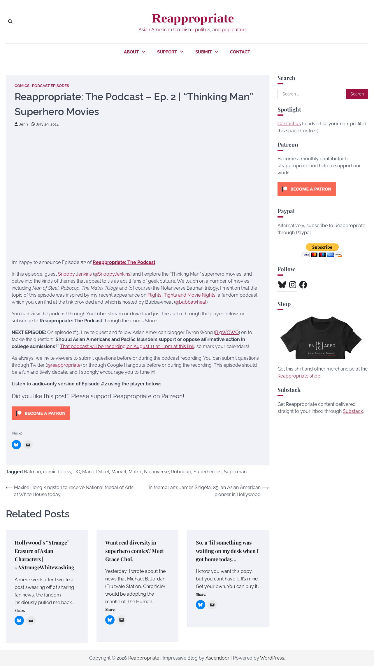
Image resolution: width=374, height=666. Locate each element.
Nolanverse (156, 471)
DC (76, 471)
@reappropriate (63, 365)
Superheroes (208, 471)
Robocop (181, 471)
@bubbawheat (190, 302)
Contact (240, 52)
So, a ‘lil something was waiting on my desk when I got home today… (228, 551)
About (131, 52)
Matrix (135, 471)
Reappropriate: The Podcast (124, 262)
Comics (22, 86)
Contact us (289, 123)
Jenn (21, 124)
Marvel (118, 471)
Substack (353, 411)
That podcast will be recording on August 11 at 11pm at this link (127, 346)
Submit (203, 52)
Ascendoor (217, 658)
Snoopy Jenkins (75, 274)
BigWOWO (227, 332)
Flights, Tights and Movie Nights (181, 295)
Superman (235, 471)
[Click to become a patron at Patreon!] (41, 421)
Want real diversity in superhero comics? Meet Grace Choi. (136, 551)
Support (167, 52)
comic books (57, 471)
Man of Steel (95, 471)
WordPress (272, 658)
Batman (32, 471)
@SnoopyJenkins (112, 274)
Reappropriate (193, 18)
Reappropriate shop (299, 376)
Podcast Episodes (50, 86)
